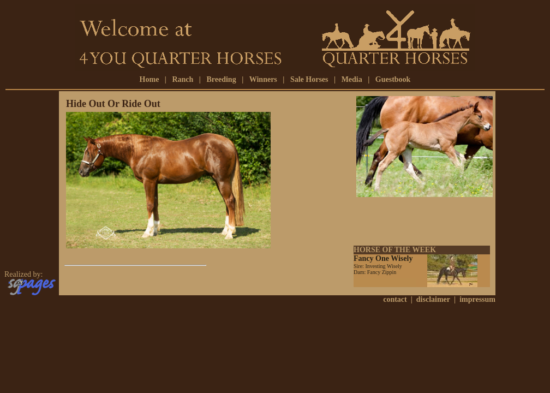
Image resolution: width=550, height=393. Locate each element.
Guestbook (393, 79)
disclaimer (433, 299)
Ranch (182, 79)
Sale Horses (309, 79)
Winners (263, 79)
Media (352, 79)
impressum (477, 299)
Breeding (221, 79)
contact (395, 299)
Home (149, 79)
